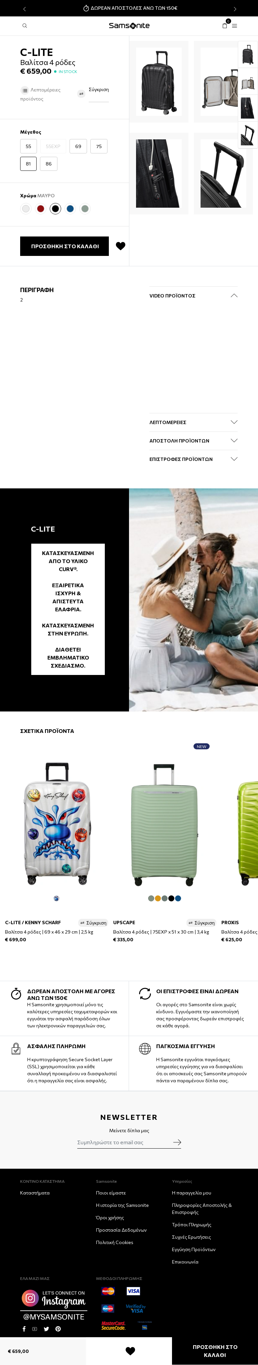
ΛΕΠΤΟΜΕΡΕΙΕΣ (167, 422)
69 (78, 146)
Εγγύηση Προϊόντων (194, 1249)
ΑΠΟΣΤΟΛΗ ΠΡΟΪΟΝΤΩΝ (179, 440)
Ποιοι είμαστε (111, 1193)
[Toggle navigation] (234, 25)
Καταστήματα (35, 1193)
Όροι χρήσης (110, 1217)
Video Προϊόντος (172, 295)
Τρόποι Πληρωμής (191, 1224)
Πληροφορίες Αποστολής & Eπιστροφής (202, 1208)
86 (49, 163)
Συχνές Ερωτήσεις (191, 1237)
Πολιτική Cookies (114, 1242)
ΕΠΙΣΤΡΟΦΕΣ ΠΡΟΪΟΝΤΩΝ (181, 459)
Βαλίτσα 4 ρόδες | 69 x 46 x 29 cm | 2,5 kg (49, 932)
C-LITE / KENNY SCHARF (33, 922)
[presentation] (23, 9)
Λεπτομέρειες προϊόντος (40, 93)
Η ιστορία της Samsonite (122, 1205)
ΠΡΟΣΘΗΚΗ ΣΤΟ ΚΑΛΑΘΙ (215, 1351)
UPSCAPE (124, 922)
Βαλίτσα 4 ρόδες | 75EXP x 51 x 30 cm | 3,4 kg (161, 932)
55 (28, 146)
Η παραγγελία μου (191, 1193)
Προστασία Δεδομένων (121, 1230)
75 (99, 146)
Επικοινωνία (185, 1262)
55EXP (53, 146)
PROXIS (230, 922)
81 (28, 163)
